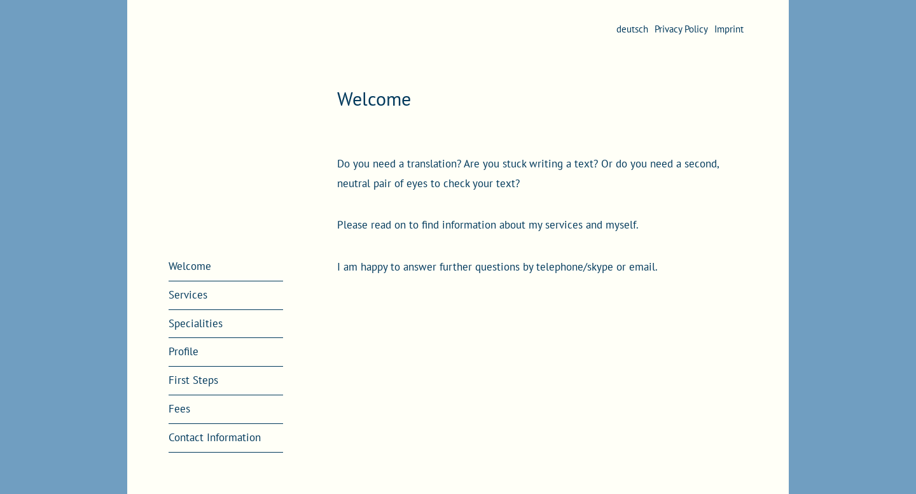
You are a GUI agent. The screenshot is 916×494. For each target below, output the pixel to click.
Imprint (729, 29)
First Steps (193, 380)
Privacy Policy (681, 29)
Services (188, 295)
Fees (179, 409)
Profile (183, 351)
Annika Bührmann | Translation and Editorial (226, 126)
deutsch (632, 29)
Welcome (190, 266)
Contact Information (215, 437)
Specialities (196, 323)
